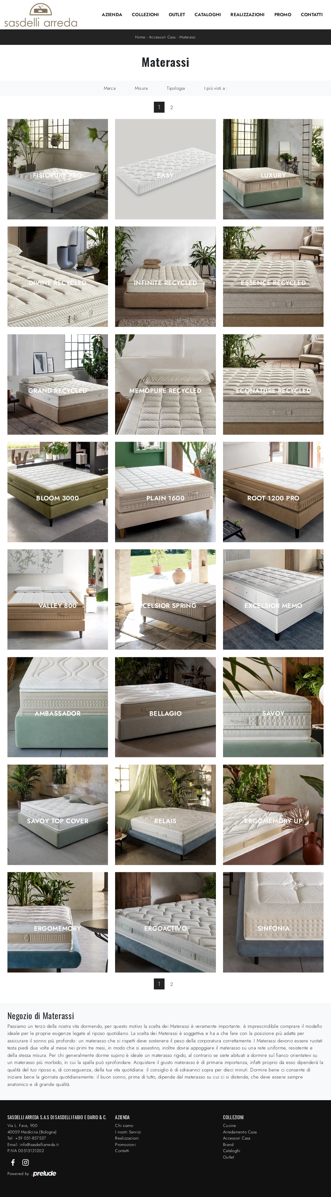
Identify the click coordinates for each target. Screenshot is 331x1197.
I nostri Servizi (128, 1132)
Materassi (187, 37)
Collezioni (145, 14)
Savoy (273, 713)
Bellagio (165, 713)
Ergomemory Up (273, 821)
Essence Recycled (273, 283)
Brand (228, 1144)
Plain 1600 (165, 498)
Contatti (312, 14)
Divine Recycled (58, 283)
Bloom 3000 (57, 498)
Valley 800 (57, 605)
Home (140, 37)
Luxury (273, 175)
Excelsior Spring (165, 605)
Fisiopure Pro (57, 175)
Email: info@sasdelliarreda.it (33, 1144)
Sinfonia (273, 928)
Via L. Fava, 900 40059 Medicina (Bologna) (32, 1128)
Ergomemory (57, 928)
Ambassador (57, 713)
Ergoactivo (165, 928)
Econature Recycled (273, 390)
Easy (165, 175)
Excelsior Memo (273, 605)
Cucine (229, 1125)
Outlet (177, 14)
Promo (282, 14)
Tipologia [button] (176, 88)
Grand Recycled (57, 390)
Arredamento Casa (240, 1132)
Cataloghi (208, 14)
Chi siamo (124, 1125)
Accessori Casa (162, 37)
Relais (165, 821)
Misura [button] (141, 88)
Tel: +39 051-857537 (26, 1138)
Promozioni (125, 1144)
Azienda (112, 14)
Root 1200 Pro (273, 498)
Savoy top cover (57, 821)
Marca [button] (109, 88)
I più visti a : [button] (216, 88)
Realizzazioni (247, 14)
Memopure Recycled (165, 390)
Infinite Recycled (165, 283)
